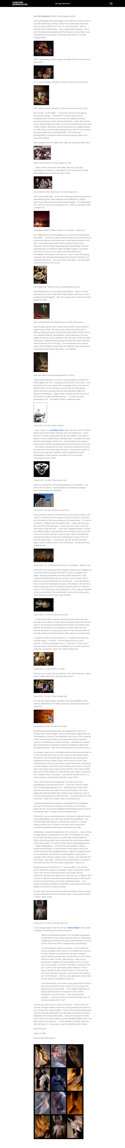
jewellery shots (57, 430)
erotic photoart (73, 928)
